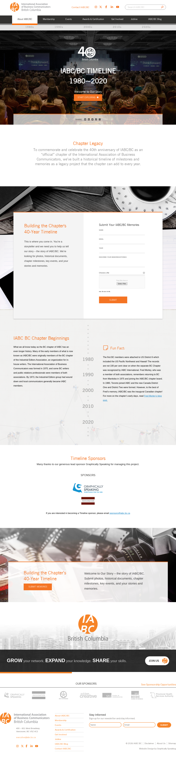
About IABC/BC (62, 714)
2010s (117, 27)
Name (101, 230)
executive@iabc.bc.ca (26, 736)
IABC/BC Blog (61, 743)
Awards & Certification (65, 728)
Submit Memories (37, 585)
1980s (29, 27)
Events (58, 724)
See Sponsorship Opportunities (158, 683)
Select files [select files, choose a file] (122, 284)
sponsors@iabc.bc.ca (119, 512)
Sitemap (172, 742)
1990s (59, 27)
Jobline (58, 738)
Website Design (146, 747)
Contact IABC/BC (80, 7)
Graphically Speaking (166, 747)
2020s (146, 27)
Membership (61, 719)
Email (101, 239)
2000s (88, 27)
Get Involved (61, 733)
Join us (158, 659)
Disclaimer (149, 742)
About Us (161, 742)
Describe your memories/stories (113, 257)
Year (101, 248)
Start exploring (88, 100)
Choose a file (104, 273)
